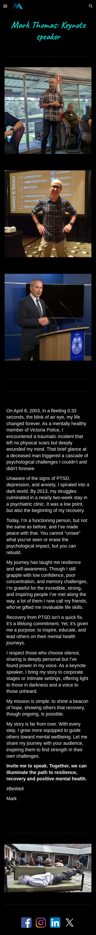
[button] (5, 6)
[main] (48, 30)
